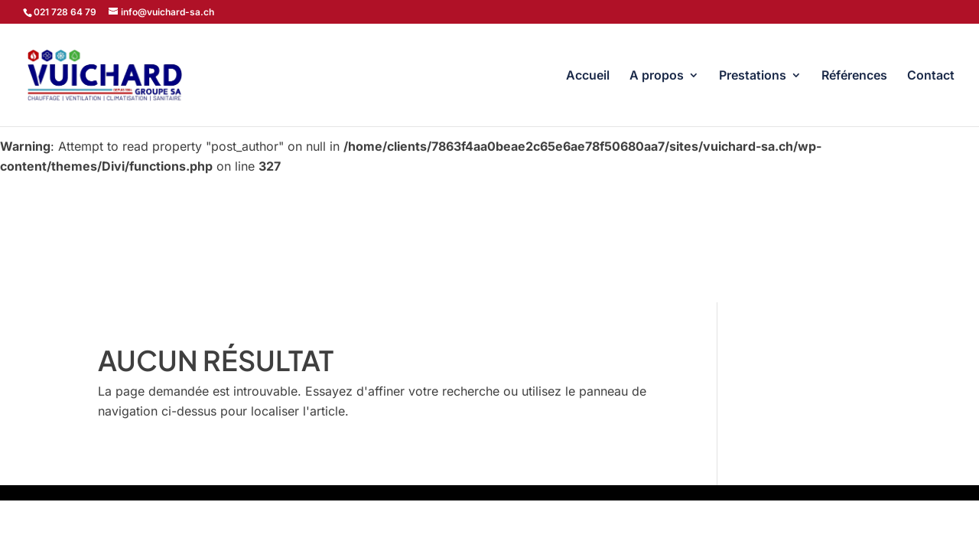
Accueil (588, 76)
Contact (931, 76)
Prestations (752, 76)
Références (854, 76)
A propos (656, 76)
